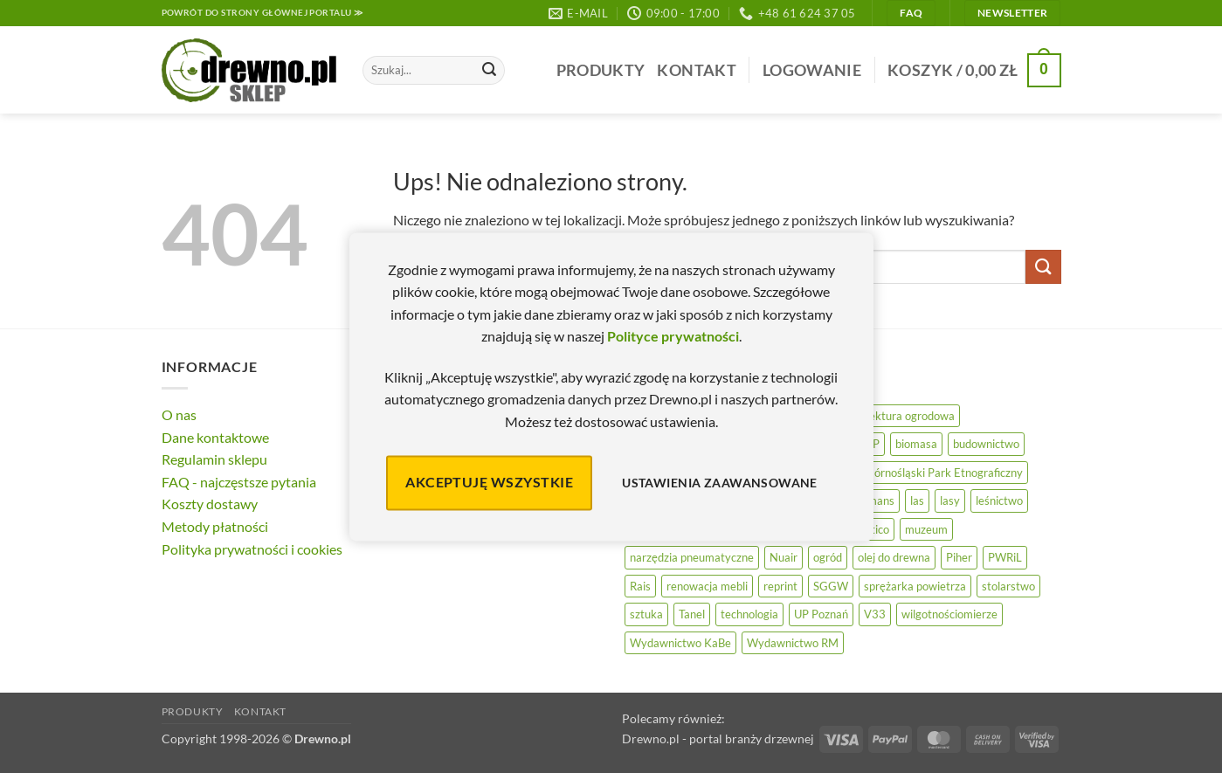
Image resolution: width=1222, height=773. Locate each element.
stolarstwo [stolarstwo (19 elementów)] (1008, 586)
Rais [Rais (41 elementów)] (640, 586)
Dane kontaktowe (215, 437)
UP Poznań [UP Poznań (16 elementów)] (821, 614)
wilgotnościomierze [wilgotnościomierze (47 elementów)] (949, 614)
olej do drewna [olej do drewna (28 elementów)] (894, 557)
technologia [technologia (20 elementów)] (749, 614)
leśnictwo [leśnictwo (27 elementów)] (999, 500)
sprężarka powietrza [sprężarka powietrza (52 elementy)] (915, 586)
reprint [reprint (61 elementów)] (780, 586)
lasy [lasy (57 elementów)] (950, 500)
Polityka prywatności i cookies (252, 549)
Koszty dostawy (210, 503)
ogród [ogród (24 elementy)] (827, 557)
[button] (812, 70)
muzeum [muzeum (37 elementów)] (926, 529)
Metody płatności (215, 526)
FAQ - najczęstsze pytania (239, 481)
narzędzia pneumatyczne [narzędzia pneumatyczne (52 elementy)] (692, 557)
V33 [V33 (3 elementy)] (875, 614)
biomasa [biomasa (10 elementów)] (916, 444)
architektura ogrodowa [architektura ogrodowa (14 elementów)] (897, 416)
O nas (179, 414)
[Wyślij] (489, 71)
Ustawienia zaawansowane (720, 482)
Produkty (601, 70)
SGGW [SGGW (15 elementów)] (830, 586)
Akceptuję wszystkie (489, 482)
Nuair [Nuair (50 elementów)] (783, 557)
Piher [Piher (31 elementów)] (959, 557)
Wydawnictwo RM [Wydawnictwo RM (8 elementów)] (793, 643)
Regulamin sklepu (214, 459)
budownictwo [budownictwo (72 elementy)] (986, 444)
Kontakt (696, 70)
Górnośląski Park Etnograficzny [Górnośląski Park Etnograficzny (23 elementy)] (944, 473)
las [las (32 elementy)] (917, 500)
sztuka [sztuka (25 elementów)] (646, 614)
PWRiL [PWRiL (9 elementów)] (1005, 557)
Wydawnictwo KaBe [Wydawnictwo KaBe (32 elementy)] (680, 643)
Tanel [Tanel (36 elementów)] (692, 614)
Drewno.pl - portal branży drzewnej (718, 738)
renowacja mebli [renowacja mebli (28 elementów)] (707, 586)
